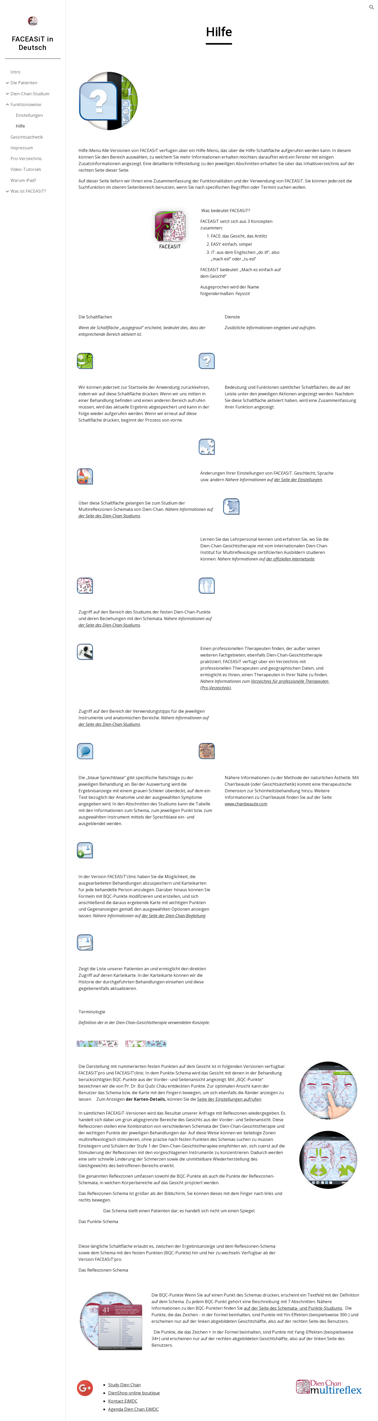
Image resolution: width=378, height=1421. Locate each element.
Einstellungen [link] (29, 115)
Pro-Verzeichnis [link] (26, 158)
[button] (371, 7)
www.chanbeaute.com (249, 808)
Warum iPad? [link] (23, 180)
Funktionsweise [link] (25, 104)
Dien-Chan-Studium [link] (29, 94)
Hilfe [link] (20, 126)
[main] (222, 34)
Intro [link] (15, 72)
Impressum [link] (21, 148)
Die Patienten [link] (23, 83)
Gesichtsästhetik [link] (26, 137)
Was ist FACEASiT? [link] (28, 191)
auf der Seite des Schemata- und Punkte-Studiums (297, 1318)
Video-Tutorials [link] (25, 169)
